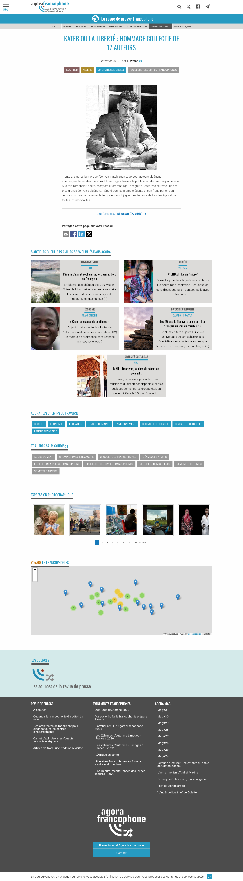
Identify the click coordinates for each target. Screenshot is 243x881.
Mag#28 (163, 729)
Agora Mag (162, 703)
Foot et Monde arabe (171, 786)
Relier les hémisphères (154, 464)
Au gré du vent (43, 456)
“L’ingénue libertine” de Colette (177, 792)
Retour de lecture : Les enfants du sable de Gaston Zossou (183, 764)
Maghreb (72, 69)
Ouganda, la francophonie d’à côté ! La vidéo (58, 718)
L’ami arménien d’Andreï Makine (177, 772)
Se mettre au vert (45, 471)
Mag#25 (163, 749)
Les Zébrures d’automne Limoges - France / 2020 (118, 737)
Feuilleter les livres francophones (153, 69)
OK (209, 876)
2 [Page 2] (102, 542)
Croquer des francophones (118, 456)
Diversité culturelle (160, 26)
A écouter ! (40, 710)
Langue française (182, 26)
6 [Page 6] (123, 542)
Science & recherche (137, 26)
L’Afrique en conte (107, 754)
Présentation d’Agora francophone (121, 845)
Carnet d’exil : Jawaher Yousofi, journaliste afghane (53, 740)
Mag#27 (163, 736)
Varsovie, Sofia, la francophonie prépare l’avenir (121, 718)
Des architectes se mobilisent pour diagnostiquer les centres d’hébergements (55, 729)
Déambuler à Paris (155, 456)
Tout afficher (140, 542)
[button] (81, 605)
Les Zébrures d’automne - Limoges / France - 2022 (119, 746)
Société (56, 26)
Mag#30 (163, 716)
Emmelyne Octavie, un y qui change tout (182, 779)
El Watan (134, 61)
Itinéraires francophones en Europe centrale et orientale (118, 763)
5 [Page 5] (118, 542)
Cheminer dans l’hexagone (76, 456)
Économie (67, 26)
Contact (121, 853)
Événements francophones (111, 703)
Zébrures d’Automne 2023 (112, 710)
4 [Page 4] (112, 542)
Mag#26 (163, 743)
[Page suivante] (129, 542)
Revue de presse (42, 703)
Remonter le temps (189, 464)
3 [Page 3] (107, 542)
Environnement (116, 26)
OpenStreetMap (194, 634)
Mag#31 (163, 710)
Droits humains (97, 26)
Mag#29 (163, 723)
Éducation (81, 26)
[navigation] (6, 7)
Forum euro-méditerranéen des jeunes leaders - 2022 (120, 772)
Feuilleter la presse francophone (56, 464)
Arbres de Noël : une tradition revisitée (58, 748)
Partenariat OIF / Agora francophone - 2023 (120, 727)
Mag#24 (163, 756)
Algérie (87, 69)
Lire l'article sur (121, 213)
